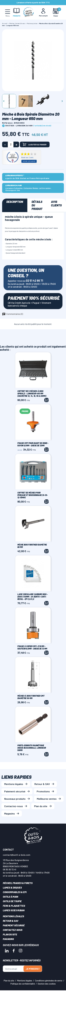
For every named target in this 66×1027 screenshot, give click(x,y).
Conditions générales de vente (48, 980)
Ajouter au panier (34, 144)
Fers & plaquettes (14, 905)
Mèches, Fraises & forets (18, 883)
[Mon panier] (55, 12)
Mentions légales (13, 784)
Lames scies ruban (14, 910)
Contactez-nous (13, 806)
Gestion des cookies (47, 983)
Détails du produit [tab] (37, 205)
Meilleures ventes (47, 798)
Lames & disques (12, 887)
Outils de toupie (12, 901)
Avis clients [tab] (56, 203)
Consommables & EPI (14, 892)
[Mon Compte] (43, 12)
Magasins (9, 813)
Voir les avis (29, 161)
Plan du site (40, 806)
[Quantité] (10, 144)
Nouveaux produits (14, 798)
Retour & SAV (42, 784)
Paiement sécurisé (14, 791)
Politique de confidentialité (22, 983)
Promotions (43, 791)
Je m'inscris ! (33, 968)
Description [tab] (14, 201)
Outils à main (10, 896)
